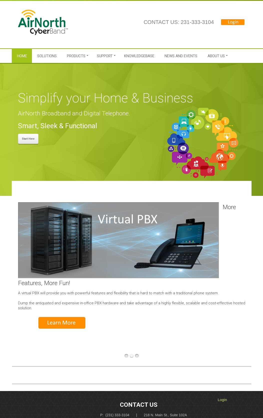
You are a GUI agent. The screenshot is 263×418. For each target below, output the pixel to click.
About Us (216, 56)
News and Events (181, 56)
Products (76, 56)
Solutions (47, 56)
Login (222, 400)
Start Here (28, 138)
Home (22, 56)
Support (105, 56)
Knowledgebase (139, 56)
